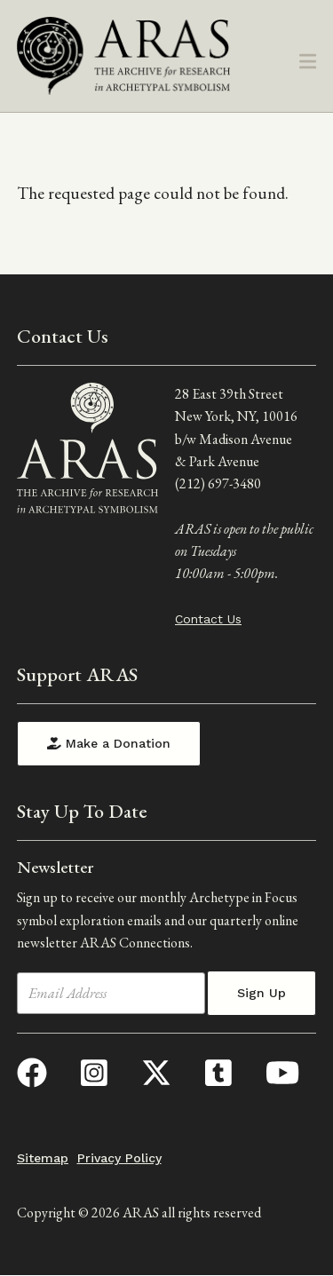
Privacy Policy (119, 1158)
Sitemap (42, 1158)
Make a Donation (108, 743)
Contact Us (208, 619)
